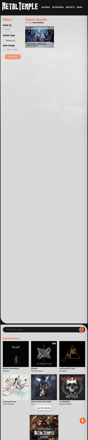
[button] (13, 40)
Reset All (13, 57)
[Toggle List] (21, 29)
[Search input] (42, 329)
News (79, 7)
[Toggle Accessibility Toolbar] (82, 420)
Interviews (58, 7)
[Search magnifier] (81, 329)
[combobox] (10, 29)
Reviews (46, 7)
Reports (70, 7)
